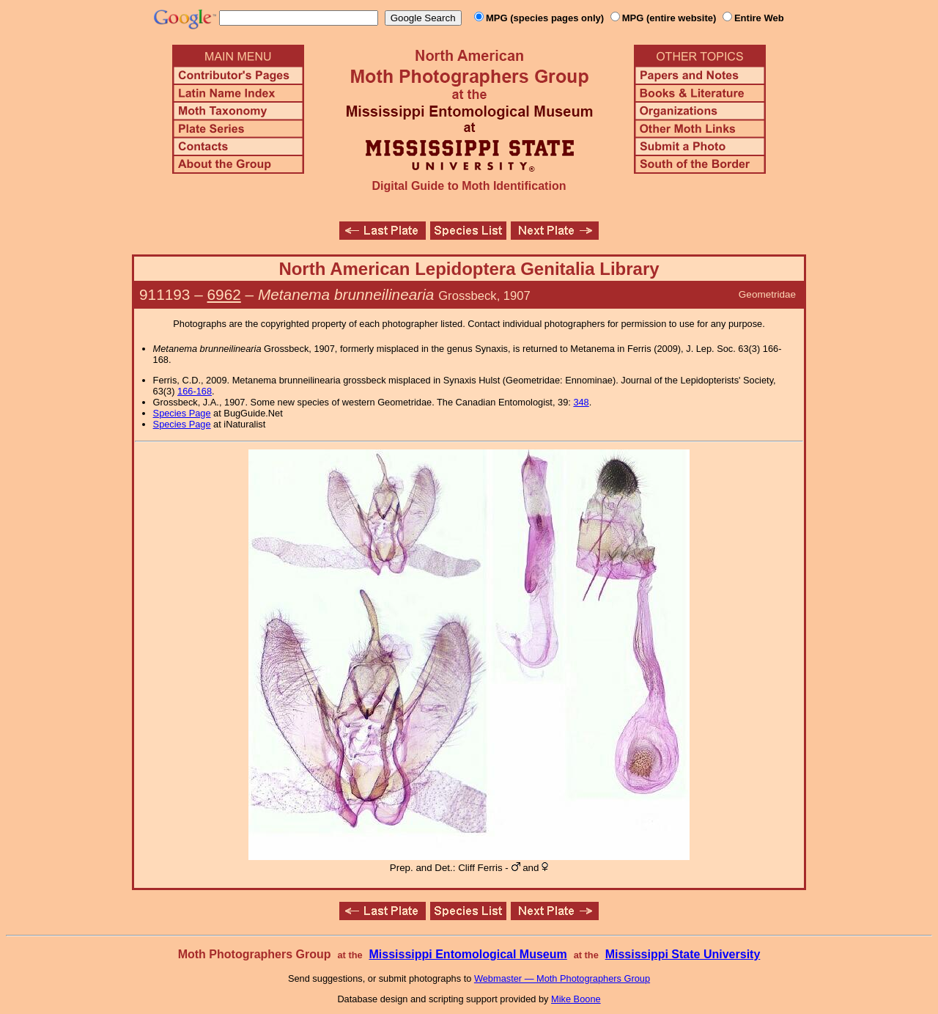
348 (580, 402)
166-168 (194, 391)
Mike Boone (576, 998)
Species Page (182, 413)
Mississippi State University (683, 954)
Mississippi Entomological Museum (467, 954)
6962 (224, 294)
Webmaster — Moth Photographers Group (562, 978)
